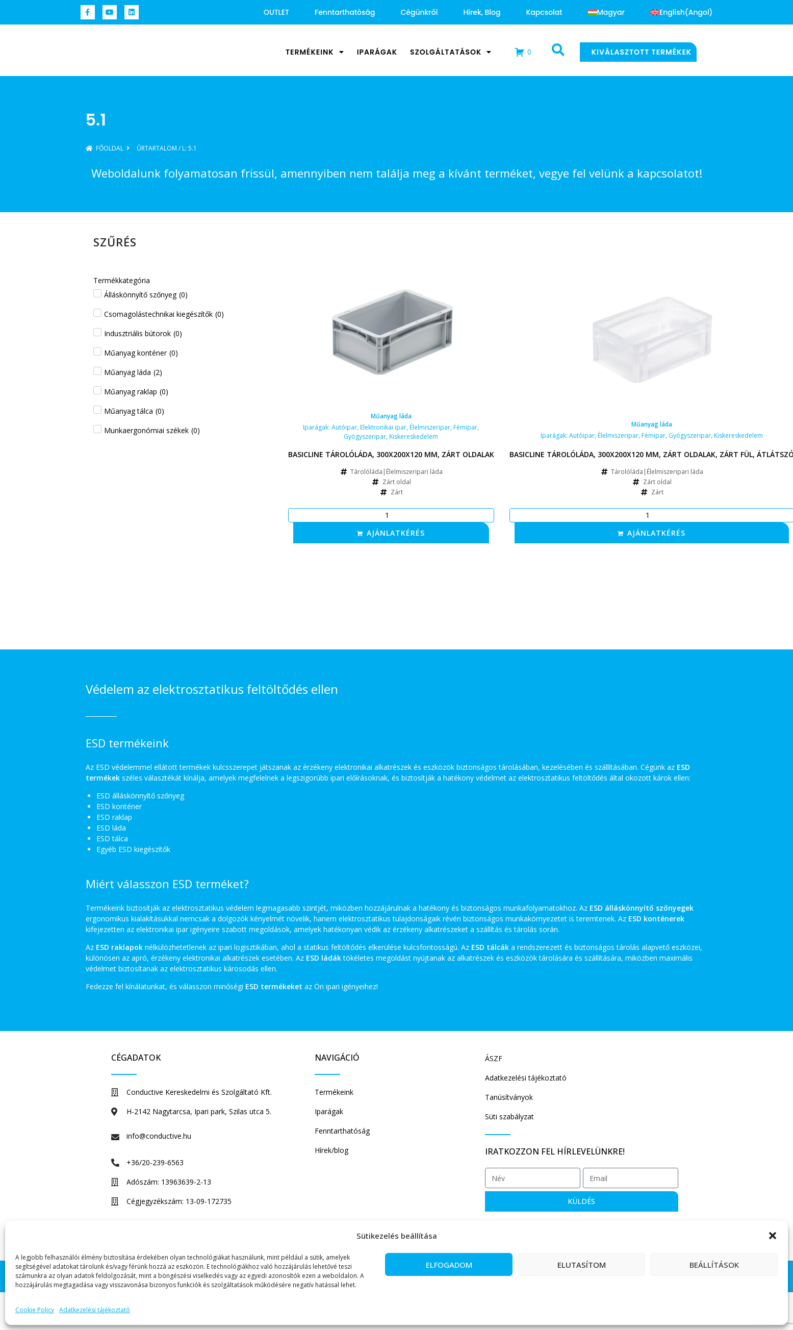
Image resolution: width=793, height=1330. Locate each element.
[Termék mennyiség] (391, 515)
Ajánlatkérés (396, 533)
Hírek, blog (481, 12)
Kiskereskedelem (413, 436)
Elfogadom (449, 1265)
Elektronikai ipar (383, 427)
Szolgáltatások (451, 52)
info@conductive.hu (158, 1136)
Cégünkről (419, 12)
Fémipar (465, 427)
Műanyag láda (391, 416)
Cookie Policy (34, 1310)
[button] (773, 1230)
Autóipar (344, 427)
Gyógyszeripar (365, 436)
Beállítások (714, 1265)
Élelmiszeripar (430, 427)
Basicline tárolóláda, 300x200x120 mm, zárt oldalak (391, 454)
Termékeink (315, 52)
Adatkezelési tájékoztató (94, 1310)
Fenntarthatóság (345, 12)
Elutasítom (581, 1265)
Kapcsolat (544, 12)
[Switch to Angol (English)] (681, 12)
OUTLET (276, 12)
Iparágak (377, 52)
